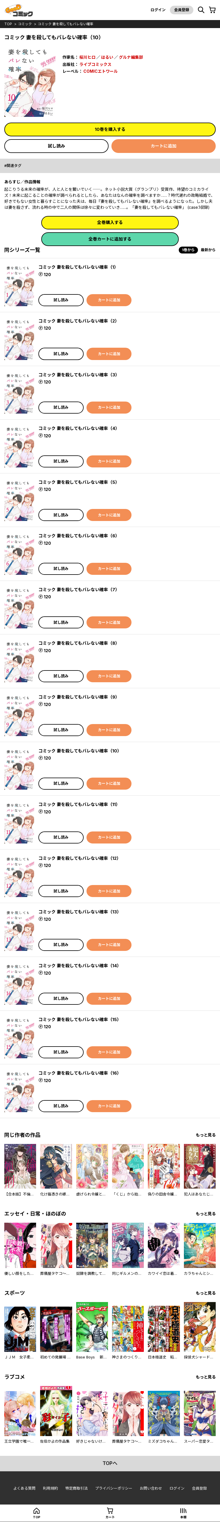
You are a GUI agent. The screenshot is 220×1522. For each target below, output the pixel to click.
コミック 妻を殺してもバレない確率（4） (78, 428)
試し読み (56, 146)
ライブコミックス (95, 64)
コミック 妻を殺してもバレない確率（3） (78, 374)
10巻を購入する (110, 129)
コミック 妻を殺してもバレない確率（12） (79, 858)
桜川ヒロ (87, 57)
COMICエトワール (100, 71)
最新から (208, 249)
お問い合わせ (151, 1488)
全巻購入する (110, 222)
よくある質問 (24, 1488)
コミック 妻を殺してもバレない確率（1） (78, 267)
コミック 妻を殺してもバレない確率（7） (78, 589)
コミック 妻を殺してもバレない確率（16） (79, 1073)
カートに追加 (163, 146)
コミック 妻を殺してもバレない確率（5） (78, 482)
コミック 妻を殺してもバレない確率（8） (78, 643)
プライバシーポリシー (113, 1488)
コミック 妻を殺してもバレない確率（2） (78, 321)
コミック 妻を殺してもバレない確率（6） (78, 535)
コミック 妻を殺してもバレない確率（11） (79, 804)
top (8, 24)
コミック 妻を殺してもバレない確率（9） (78, 697)
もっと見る (206, 1134)
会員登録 (181, 9)
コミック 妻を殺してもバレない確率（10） (79, 751)
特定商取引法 (76, 1488)
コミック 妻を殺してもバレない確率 (65, 24)
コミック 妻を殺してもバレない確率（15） (79, 1019)
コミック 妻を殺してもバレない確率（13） (79, 912)
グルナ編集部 (131, 57)
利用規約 (50, 1488)
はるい (107, 57)
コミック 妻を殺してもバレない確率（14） (79, 965)
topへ (110, 1463)
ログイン (158, 9)
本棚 (183, 1517)
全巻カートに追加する (110, 239)
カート (110, 1517)
